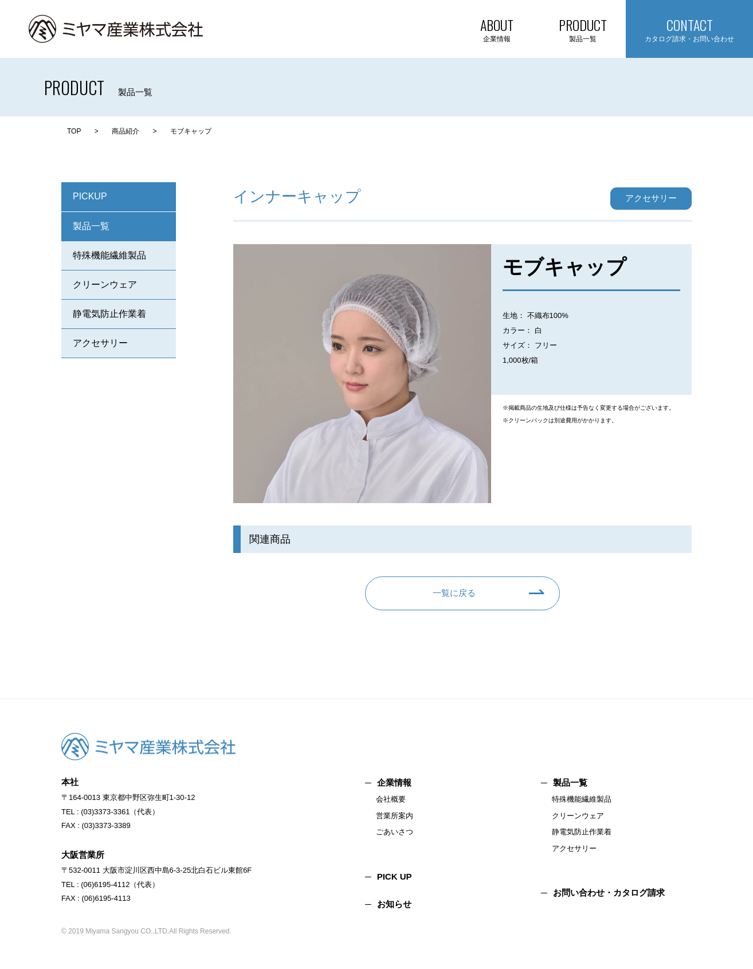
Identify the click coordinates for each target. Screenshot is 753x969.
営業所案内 (394, 815)
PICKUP (90, 196)
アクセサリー (100, 343)
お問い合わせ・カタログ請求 (609, 892)
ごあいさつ (394, 831)
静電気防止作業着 (109, 314)
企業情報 (394, 782)
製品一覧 (91, 226)
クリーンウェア (105, 284)
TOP (74, 131)
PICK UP (394, 876)
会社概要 (391, 799)
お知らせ (394, 904)
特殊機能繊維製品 (109, 255)
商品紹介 (125, 131)
